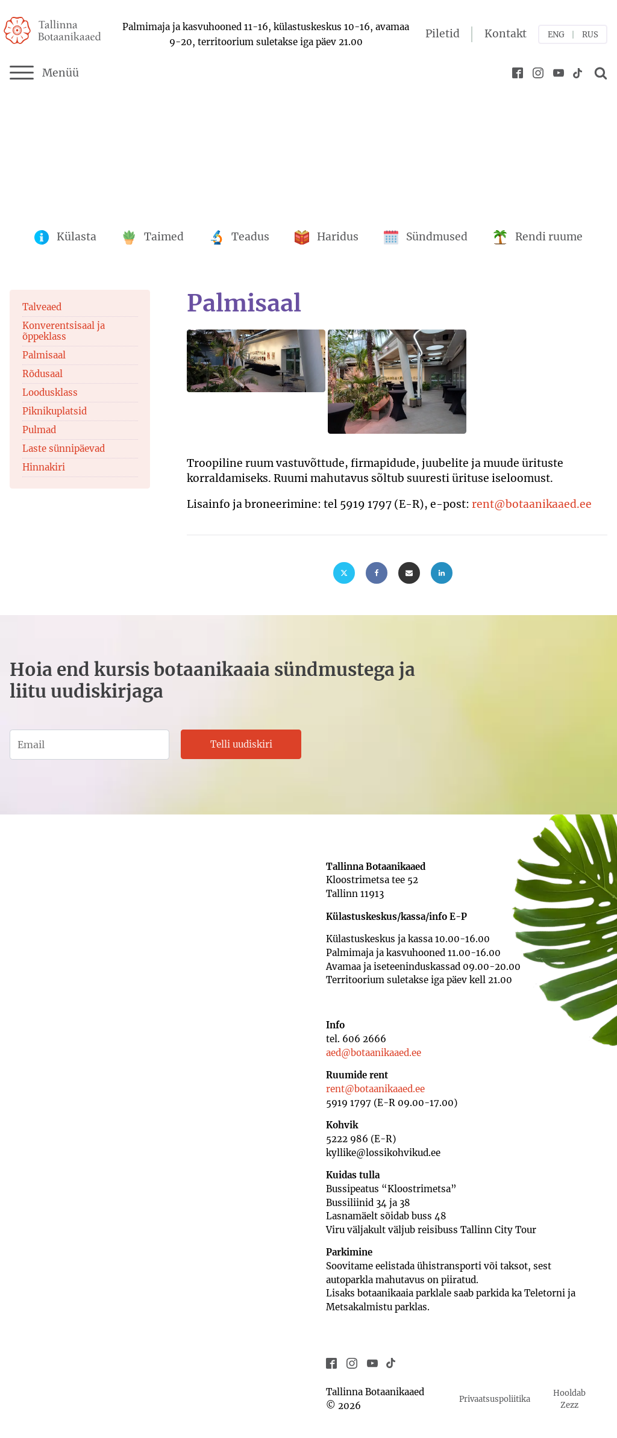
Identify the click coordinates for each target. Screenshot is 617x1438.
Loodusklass (50, 392)
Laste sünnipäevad (63, 448)
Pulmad (39, 430)
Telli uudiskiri (241, 744)
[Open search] (598, 73)
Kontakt (505, 33)
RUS (590, 35)
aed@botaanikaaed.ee (373, 1052)
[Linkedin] (442, 573)
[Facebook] (376, 573)
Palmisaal (44, 355)
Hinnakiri (43, 467)
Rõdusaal (42, 374)
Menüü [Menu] (44, 73)
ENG (556, 35)
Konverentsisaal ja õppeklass (63, 331)
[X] (344, 573)
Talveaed (41, 307)
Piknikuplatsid (54, 411)
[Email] (409, 573)
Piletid (442, 33)
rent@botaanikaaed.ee (532, 504)
